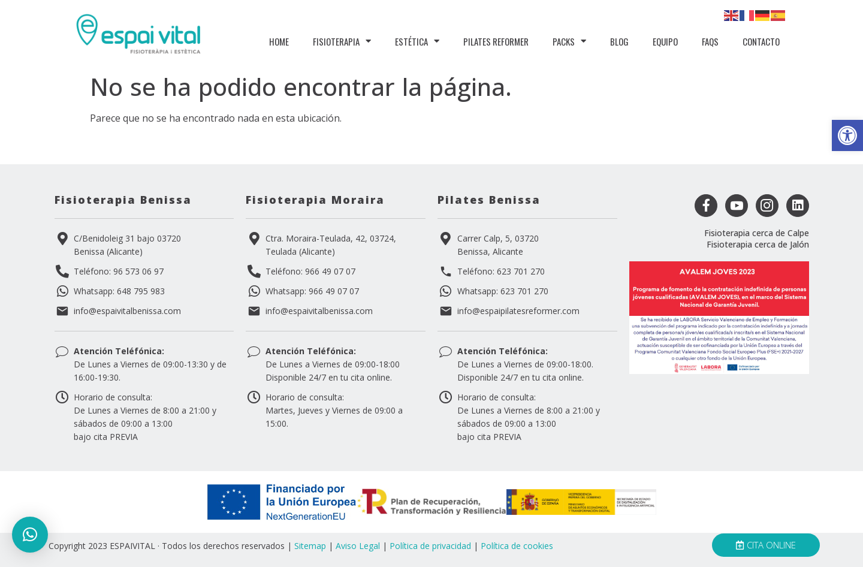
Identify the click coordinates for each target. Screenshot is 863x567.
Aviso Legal (358, 545)
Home (279, 41)
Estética (417, 41)
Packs (569, 41)
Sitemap (310, 545)
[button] (847, 135)
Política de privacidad (430, 545)
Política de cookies (517, 545)
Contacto (761, 41)
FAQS (710, 41)
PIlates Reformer (496, 41)
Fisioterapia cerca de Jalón (758, 244)
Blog (619, 41)
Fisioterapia (342, 41)
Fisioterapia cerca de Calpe (756, 233)
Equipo (665, 41)
